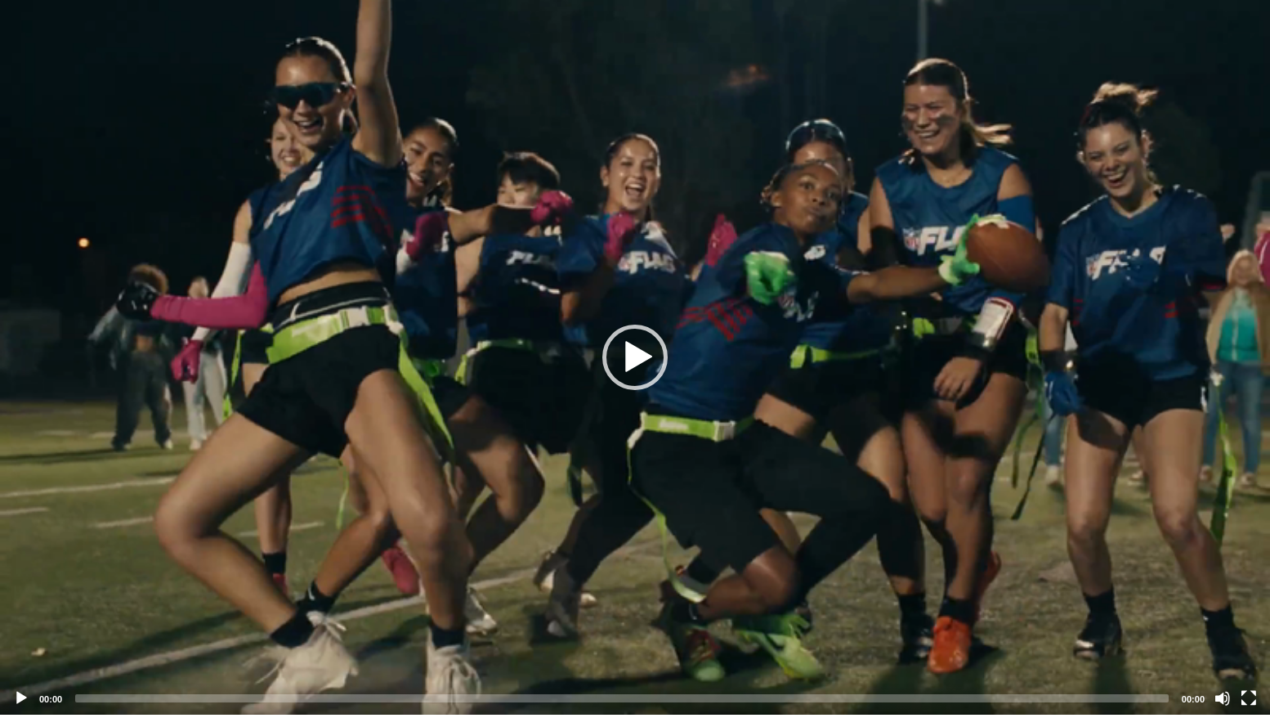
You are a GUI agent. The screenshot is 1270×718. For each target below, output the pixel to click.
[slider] (622, 698)
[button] (635, 357)
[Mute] (1222, 698)
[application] (635, 357)
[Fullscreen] (1249, 698)
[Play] (21, 698)
